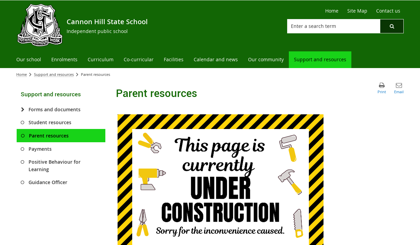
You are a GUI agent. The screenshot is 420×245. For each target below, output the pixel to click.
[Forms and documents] (23, 109)
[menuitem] (28, 59)
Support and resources (54, 74)
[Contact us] (388, 10)
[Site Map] (357, 10)
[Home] (332, 10)
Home (21, 74)
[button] (391, 26)
